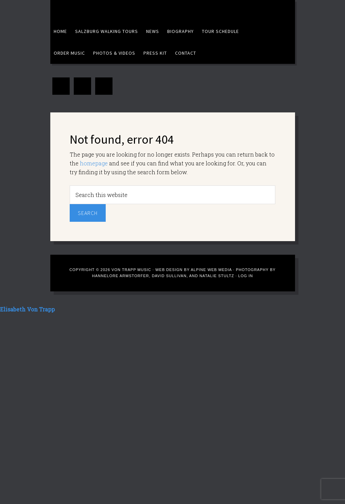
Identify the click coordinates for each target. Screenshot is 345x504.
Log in (245, 276)
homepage (94, 163)
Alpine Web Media (212, 270)
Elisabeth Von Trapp (120, 10)
